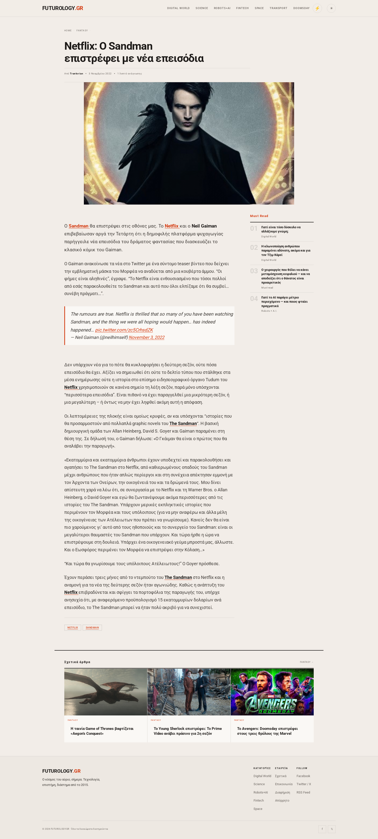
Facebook (303, 776)
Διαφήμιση (282, 792)
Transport (279, 8)
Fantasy (82, 30)
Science (202, 8)
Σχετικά (280, 776)
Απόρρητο (282, 800)
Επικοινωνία (283, 784)
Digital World (178, 8)
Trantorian (76, 73)
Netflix (172, 226)
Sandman (79, 226)
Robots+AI (222, 8)
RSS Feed (303, 792)
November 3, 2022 (146, 337)
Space (259, 8)
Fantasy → (307, 662)
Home (68, 30)
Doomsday (301, 8)
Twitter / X (304, 784)
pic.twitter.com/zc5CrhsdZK (124, 330)
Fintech (242, 8)
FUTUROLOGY (62, 8)
